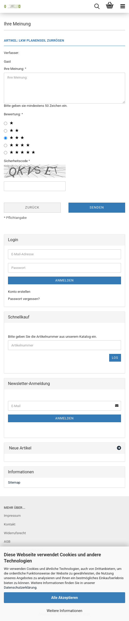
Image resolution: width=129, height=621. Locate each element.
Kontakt (9, 524)
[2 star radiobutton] (5, 131)
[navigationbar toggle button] (122, 6)
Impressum (12, 516)
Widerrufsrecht (15, 533)
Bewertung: (13, 114)
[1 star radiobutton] (5, 123)
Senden (97, 207)
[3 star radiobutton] (5, 138)
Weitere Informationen (64, 611)
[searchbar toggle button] (96, 6)
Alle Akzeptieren (64, 598)
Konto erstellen (19, 292)
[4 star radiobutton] (5, 145)
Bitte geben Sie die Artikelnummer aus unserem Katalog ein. (52, 336)
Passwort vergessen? (24, 299)
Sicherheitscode (16, 161)
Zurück (32, 207)
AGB (7, 541)
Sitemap (14, 482)
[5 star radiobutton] (5, 152)
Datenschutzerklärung (20, 587)
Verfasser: (11, 53)
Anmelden (64, 280)
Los (115, 358)
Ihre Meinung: (14, 69)
